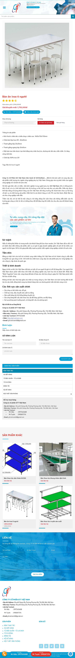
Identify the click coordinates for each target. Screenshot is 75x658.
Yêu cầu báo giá (31, 112)
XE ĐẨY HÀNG (7, 374)
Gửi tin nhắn (37, 574)
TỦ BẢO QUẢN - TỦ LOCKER (12, 378)
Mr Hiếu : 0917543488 (12, 112)
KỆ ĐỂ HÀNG (7, 390)
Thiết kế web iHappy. (54, 656)
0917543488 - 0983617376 (35, 7)
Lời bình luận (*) (7, 347)
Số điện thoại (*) (44, 340)
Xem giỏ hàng (61, 122)
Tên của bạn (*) (7, 340)
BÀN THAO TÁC (8, 370)
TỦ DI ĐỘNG (7, 382)
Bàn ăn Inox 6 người (13, 165)
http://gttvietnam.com (15, 318)
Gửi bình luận (66, 359)
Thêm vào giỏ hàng (45, 122)
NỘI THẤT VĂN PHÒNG (37, 394)
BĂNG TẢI (6, 386)
